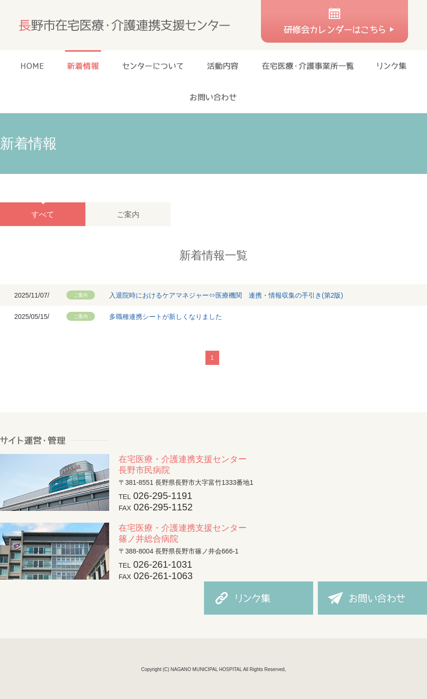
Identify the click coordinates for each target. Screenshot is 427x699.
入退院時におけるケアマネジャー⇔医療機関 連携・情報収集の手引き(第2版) (226, 295)
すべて (42, 214)
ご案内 (128, 214)
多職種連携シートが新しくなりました (165, 316)
